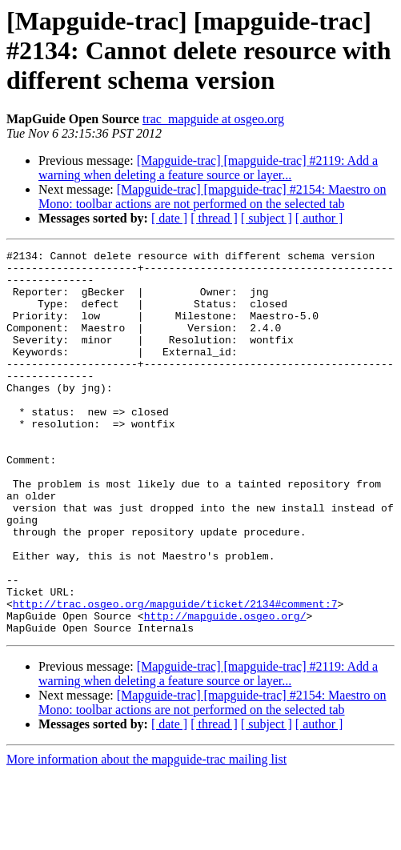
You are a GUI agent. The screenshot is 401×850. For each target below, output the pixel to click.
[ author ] (319, 218)
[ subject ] (266, 218)
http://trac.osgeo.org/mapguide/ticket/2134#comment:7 (175, 675)
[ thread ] (214, 218)
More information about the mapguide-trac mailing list (146, 836)
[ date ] (169, 218)
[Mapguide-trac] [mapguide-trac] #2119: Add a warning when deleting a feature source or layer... (208, 168)
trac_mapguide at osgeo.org (213, 119)
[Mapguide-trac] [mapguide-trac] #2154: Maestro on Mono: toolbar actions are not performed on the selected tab (212, 196)
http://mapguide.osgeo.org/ (225, 690)
